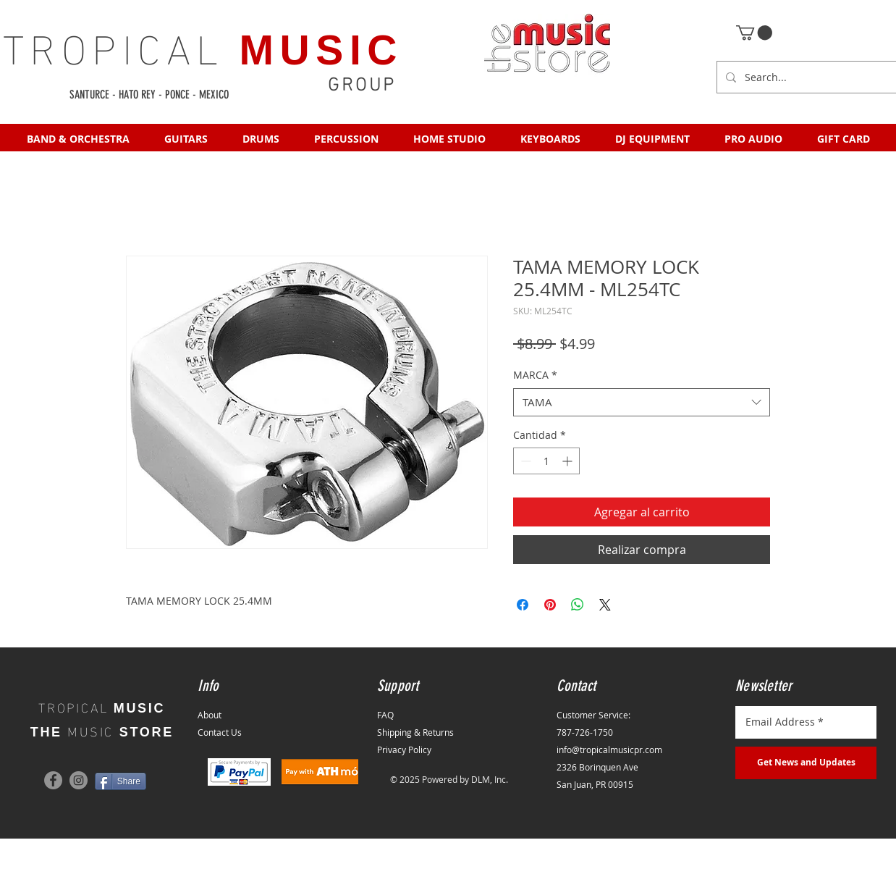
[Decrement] (524, 461)
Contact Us (220, 732)
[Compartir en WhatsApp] (577, 604)
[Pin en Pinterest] (550, 604)
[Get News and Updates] (805, 763)
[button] (754, 32)
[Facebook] (53, 780)
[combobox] (641, 402)
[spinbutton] (546, 461)
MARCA (535, 375)
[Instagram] (78, 780)
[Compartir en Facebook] (522, 604)
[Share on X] (605, 604)
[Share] (120, 781)
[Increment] (568, 461)
